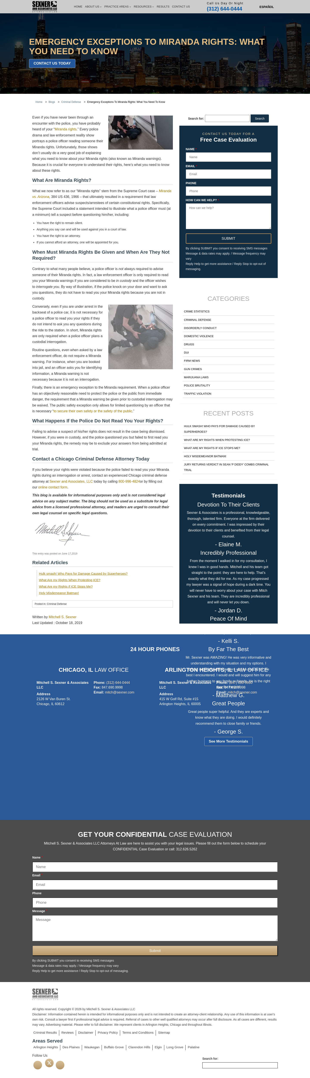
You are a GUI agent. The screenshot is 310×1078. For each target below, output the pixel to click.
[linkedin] (60, 1065)
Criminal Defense (197, 319)
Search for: (196, 118)
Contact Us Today (52, 63)
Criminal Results (45, 1032)
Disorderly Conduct (200, 328)
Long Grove (174, 1047)
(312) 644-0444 (224, 9)
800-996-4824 (129, 481)
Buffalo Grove (114, 1047)
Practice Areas (117, 6)
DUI (186, 352)
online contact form (52, 487)
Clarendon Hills (139, 1047)
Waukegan (91, 1047)
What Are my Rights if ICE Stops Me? (66, 586)
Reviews (67, 1032)
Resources (144, 6)
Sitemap (164, 1032)
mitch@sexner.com (119, 692)
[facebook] (37, 1065)
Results (163, 6)
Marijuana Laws (196, 377)
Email (191, 166)
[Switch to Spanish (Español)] (266, 7)
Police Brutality (197, 385)
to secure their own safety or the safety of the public (93, 411)
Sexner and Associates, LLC (71, 481)
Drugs (189, 344)
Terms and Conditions (137, 1032)
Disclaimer (85, 1032)
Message (39, 911)
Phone (191, 183)
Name (191, 149)
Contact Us (181, 6)
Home (78, 6)
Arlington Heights (45, 1047)
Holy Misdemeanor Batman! (59, 593)
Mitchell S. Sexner (62, 617)
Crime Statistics (197, 311)
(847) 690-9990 (241, 682)
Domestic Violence (199, 336)
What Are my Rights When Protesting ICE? (69, 580)
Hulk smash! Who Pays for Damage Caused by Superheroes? (83, 573)
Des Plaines (71, 1047)
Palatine (193, 1047)
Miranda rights (65, 129)
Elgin (158, 1047)
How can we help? (202, 200)
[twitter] (49, 1063)
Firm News (192, 360)
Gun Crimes (193, 369)
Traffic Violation (197, 393)
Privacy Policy (108, 1032)
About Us (93, 6)
